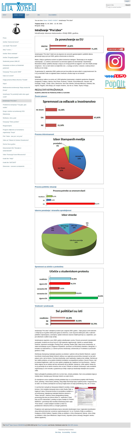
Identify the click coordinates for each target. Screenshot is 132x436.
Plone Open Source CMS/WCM (14, 425)
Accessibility (66, 432)
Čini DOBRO (53, 15)
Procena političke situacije (45, 187)
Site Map (58, 432)
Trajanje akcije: (40, 23)
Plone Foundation (43, 425)
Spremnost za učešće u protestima (49, 267)
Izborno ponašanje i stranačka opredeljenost (53, 210)
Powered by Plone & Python (65, 429)
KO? (27, 15)
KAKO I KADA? (18, 15)
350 (38, 15)
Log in (127, 1)
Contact (73, 432)
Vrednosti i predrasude (44, 306)
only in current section (114, 7)
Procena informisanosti (44, 134)
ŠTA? (4, 15)
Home (45, 20)
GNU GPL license (73, 425)
